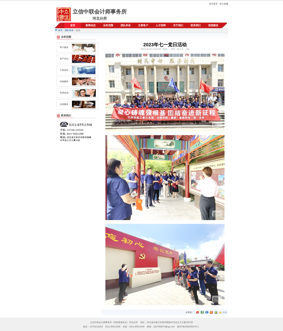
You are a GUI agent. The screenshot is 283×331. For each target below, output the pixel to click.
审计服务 (64, 47)
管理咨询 (64, 93)
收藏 (224, 312)
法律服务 (64, 104)
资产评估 (64, 58)
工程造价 (64, 70)
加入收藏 (223, 4)
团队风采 (69, 30)
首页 (60, 30)
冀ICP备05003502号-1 (188, 326)
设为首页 (213, 4)
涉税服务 (64, 81)
